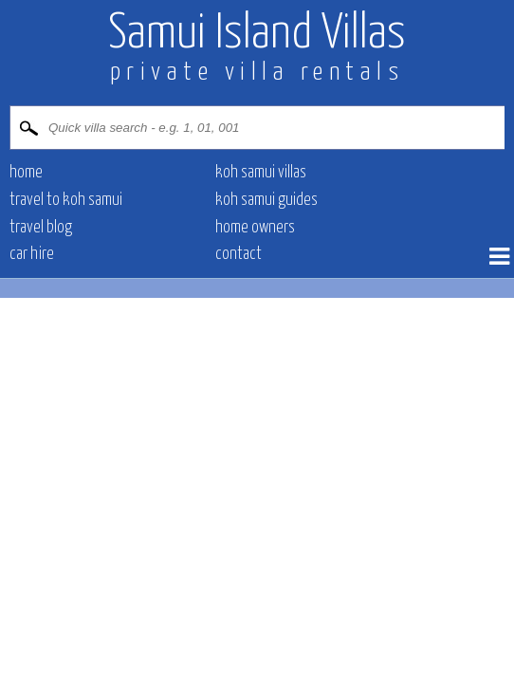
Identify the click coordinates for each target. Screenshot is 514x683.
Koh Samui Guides (266, 200)
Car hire (31, 254)
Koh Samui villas (260, 172)
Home (26, 172)
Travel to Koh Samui (65, 200)
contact (238, 254)
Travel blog (40, 227)
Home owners (255, 227)
